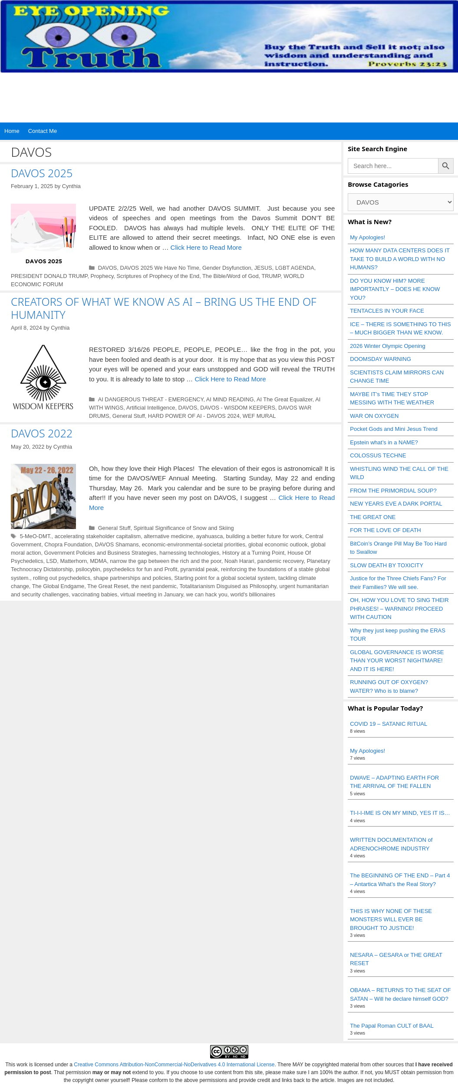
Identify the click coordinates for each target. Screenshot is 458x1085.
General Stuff (128, 416)
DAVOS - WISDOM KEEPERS (237, 407)
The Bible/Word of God (230, 276)
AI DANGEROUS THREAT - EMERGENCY (151, 399)
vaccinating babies (94, 594)
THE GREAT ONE (372, 517)
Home (12, 131)
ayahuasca (209, 536)
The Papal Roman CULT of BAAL (391, 1025)
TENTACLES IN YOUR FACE (387, 311)
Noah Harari (239, 561)
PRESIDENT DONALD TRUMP (49, 276)
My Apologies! (367, 237)
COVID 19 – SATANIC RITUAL (388, 724)
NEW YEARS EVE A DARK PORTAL (396, 503)
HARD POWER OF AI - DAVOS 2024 (194, 416)
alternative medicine (168, 536)
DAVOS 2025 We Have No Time (159, 268)
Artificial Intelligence (150, 407)
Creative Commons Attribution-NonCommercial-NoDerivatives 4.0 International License (174, 1065)
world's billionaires (253, 594)
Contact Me (42, 131)
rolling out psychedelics (61, 578)
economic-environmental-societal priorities (193, 544)
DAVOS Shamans (117, 544)
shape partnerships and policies (132, 578)
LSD (51, 561)
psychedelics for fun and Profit (140, 569)
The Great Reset (107, 586)
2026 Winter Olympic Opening (387, 346)
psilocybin (88, 569)
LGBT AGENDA (294, 268)
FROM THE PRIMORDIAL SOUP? (393, 490)
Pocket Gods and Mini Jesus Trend (394, 429)
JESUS (263, 268)
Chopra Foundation (68, 544)
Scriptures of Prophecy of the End (158, 276)
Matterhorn (73, 561)
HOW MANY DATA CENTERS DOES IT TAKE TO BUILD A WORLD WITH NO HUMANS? (399, 259)
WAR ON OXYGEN (374, 416)
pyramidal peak (199, 569)
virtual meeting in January (151, 594)
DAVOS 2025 (41, 172)
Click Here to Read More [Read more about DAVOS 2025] (206, 247)
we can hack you (206, 594)
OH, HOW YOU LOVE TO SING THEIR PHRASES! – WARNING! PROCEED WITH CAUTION (399, 608)
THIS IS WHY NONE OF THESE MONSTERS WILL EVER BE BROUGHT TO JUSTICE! (391, 919)
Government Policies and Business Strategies (100, 552)
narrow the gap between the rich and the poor (165, 561)
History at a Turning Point (253, 552)
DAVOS (107, 268)
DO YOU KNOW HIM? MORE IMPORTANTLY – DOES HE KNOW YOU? (395, 289)
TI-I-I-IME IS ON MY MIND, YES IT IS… (400, 813)
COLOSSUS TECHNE (378, 455)
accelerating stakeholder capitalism (98, 536)
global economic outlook (278, 544)
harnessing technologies (189, 552)
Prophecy (102, 276)
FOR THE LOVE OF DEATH (385, 530)
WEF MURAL (259, 416)
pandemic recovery (280, 561)
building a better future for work (264, 536)
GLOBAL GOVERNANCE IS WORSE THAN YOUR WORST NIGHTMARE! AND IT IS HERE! (397, 660)
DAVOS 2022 (41, 433)
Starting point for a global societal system (224, 578)
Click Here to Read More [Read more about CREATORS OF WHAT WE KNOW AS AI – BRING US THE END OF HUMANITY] (230, 379)
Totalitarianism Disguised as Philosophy (227, 586)
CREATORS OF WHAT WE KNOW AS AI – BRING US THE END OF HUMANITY (163, 308)
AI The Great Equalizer (285, 399)
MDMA (98, 561)
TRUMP (270, 276)
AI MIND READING (230, 399)
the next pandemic (153, 586)
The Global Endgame (58, 586)
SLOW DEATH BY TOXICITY (386, 565)
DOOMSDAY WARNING (380, 359)
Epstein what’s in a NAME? (384, 442)
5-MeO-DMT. (36, 536)
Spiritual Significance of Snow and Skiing (184, 528)
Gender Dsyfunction (226, 268)
